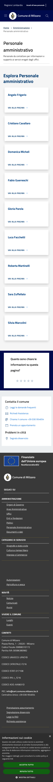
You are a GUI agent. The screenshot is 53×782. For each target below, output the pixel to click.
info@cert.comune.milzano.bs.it (22, 691)
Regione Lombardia (13, 5)
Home (6, 27)
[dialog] (26, 757)
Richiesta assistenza (16, 721)
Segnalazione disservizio (18, 712)
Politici (10, 522)
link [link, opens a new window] (11, 759)
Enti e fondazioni (15, 518)
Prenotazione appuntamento (20, 707)
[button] (26, 777)
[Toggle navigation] (5, 15)
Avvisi (9, 607)
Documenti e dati (15, 532)
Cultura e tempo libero (17, 550)
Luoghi (10, 620)
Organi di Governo (15, 504)
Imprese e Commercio (17, 554)
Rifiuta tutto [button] (26, 771)
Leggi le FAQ (12, 716)
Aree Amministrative (17, 509)
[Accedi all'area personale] (35, 5)
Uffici (9, 513)
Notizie (10, 598)
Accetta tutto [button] (26, 765)
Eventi (10, 624)
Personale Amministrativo (19, 527)
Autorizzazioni (13, 580)
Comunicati (12, 603)
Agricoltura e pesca (16, 584)
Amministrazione (21, 27)
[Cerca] (47, 16)
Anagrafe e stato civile (17, 545)
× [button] (50, 736)
